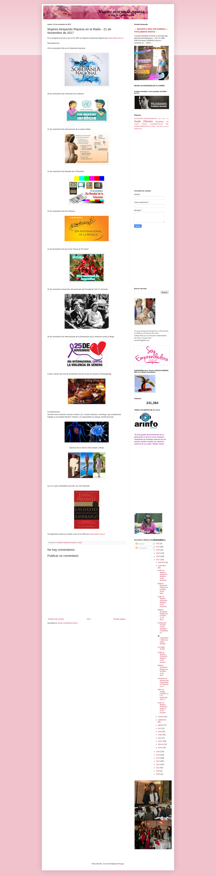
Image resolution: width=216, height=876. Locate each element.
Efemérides (159, 122)
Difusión (148, 121)
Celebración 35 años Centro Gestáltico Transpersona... (163, 628)
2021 (158, 547)
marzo (160, 741)
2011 (158, 768)
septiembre (162, 720)
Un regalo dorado (161, 648)
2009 (158, 774)
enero (160, 748)
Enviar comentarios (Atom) (67, 623)
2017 (158, 560)
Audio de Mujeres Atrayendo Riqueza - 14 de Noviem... (162, 657)
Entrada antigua (119, 619)
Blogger (121, 864)
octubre (161, 717)
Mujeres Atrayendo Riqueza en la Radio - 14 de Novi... (163, 670)
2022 (158, 544)
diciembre (162, 562)
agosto (160, 725)
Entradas (140, 544)
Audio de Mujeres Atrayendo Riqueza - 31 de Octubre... (162, 708)
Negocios (166, 126)
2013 (158, 761)
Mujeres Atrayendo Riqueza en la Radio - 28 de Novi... (163, 588)
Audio (137, 121)
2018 (158, 556)
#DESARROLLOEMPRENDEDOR (145, 118)
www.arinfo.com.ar (115, 38)
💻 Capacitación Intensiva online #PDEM (163, 640)
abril (160, 738)
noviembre (162, 566)
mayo (160, 735)
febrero (161, 744)
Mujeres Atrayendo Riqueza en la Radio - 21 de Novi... (163, 615)
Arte (167, 118)
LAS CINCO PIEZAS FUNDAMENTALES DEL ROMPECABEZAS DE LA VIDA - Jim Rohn (151, 124)
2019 (158, 553)
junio (160, 731)
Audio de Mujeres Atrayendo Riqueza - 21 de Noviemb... (163, 602)
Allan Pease (161, 118)
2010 (158, 771)
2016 (158, 752)
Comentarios (141, 548)
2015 (158, 755)
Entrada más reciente (56, 619)
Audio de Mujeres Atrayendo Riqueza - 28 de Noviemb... (163, 575)
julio (159, 728)
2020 (158, 550)
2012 (158, 764)
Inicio (89, 619)
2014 (158, 758)
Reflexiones (138, 129)
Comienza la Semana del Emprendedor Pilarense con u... (163, 682)
